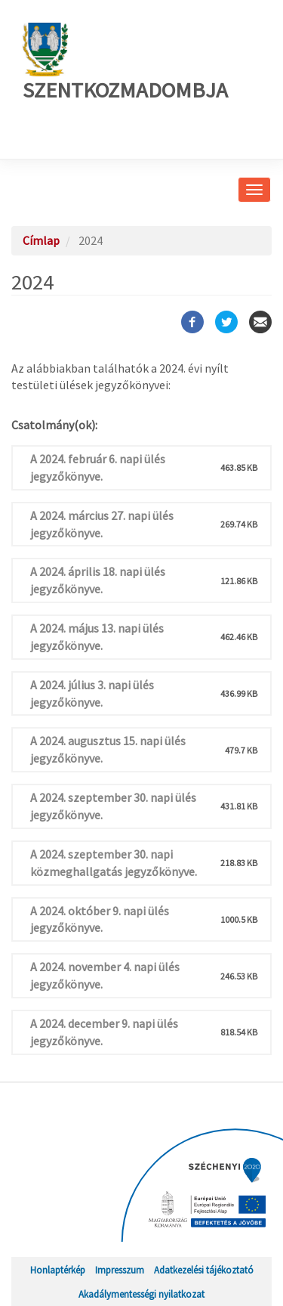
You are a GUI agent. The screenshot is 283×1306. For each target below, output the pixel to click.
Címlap (41, 240)
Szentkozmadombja (125, 63)
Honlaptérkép (57, 1270)
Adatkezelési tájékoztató (204, 1270)
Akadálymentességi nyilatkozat (141, 1294)
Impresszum (119, 1270)
